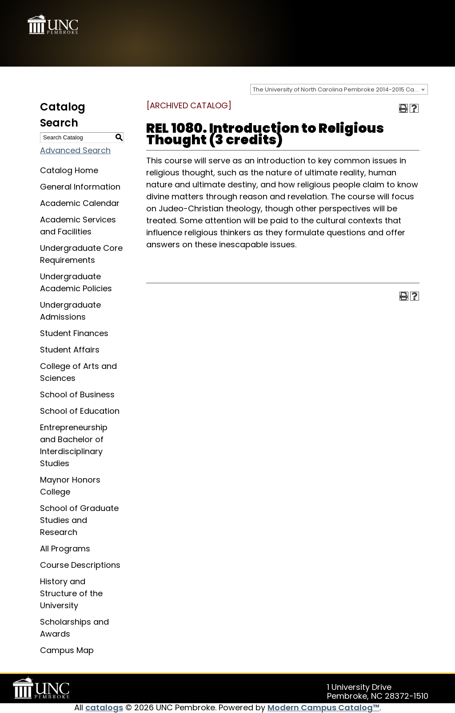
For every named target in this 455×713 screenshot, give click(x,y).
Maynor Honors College (70, 485)
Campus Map (67, 650)
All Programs (65, 548)
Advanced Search (75, 150)
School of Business (77, 394)
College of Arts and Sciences (78, 372)
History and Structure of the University (71, 593)
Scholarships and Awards (74, 627)
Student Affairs (70, 349)
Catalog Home (69, 170)
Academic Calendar (80, 203)
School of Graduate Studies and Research (79, 520)
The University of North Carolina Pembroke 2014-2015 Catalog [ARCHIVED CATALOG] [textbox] (340, 89)
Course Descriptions (80, 564)
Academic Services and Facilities (78, 225)
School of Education (80, 410)
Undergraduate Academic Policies (76, 282)
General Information (80, 186)
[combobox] (339, 89)
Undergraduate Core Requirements (81, 253)
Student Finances (74, 333)
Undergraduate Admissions (70, 310)
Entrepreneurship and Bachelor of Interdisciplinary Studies (74, 445)
